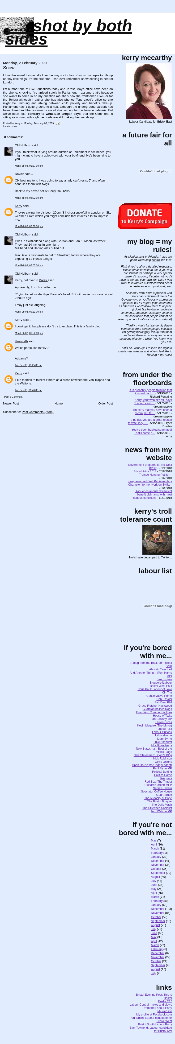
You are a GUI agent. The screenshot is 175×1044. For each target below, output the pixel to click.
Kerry (18, 206)
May (153, 840)
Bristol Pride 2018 (144, 471)
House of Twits (162, 715)
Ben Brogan (164, 679)
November (157, 865)
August (155, 877)
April (154, 844)
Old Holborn (23, 145)
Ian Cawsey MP (162, 719)
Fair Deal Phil (163, 702)
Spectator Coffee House (156, 791)
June (154, 885)
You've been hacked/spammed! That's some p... (152, 431)
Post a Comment (13, 397)
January (156, 856)
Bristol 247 (165, 1001)
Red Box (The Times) (158, 781)
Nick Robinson (162, 758)
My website (165, 1011)
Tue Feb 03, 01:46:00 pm (28, 390)
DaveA (19, 174)
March (155, 848)
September (158, 873)
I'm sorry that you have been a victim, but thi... (152, 411)
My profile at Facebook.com (154, 1014)
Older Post (105, 403)
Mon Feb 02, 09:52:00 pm (29, 333)
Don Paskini (164, 699)
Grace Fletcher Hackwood (155, 705)
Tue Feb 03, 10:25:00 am (28, 365)
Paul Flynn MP (162, 768)
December (157, 860)
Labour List (165, 728)
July (153, 881)
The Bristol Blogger (159, 801)
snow (14, 126)
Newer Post (11, 403)
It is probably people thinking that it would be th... (150, 391)
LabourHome (163, 735)
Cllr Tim (167, 692)
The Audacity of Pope (158, 798)
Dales (43, 280)
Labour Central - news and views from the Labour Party (151, 1006)
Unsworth (21, 341)
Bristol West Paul (161, 686)
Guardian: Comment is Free (154, 712)
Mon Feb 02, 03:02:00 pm (29, 198)
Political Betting (162, 771)
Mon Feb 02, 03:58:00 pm (29, 226)
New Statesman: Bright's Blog (153, 755)
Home (59, 403)
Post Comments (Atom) (38, 412)
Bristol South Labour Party (155, 1024)
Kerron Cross (163, 722)
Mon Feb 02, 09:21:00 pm (29, 311)
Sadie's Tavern (162, 788)
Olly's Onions (163, 761)
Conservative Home (159, 695)
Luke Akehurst (163, 742)
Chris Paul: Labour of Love (154, 689)
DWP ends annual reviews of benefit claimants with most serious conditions (152, 494)
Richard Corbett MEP (158, 785)
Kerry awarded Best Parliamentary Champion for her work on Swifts (150, 483)
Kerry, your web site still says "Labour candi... (153, 401)
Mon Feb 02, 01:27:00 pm (29, 166)
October (156, 869)
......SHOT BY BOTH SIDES (68, 32)
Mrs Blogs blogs (161, 745)
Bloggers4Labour (161, 682)
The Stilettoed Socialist (157, 808)
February (156, 852)
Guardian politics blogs (157, 709)
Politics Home (163, 775)
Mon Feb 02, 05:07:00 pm (29, 265)
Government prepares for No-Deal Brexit (150, 466)
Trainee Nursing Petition (154, 474)
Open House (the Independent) (152, 765)
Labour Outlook (162, 732)
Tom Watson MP (161, 811)
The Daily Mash (162, 804)
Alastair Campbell (160, 669)
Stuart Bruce (164, 794)
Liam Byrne (164, 738)
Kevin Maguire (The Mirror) (154, 725)
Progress (166, 778)
